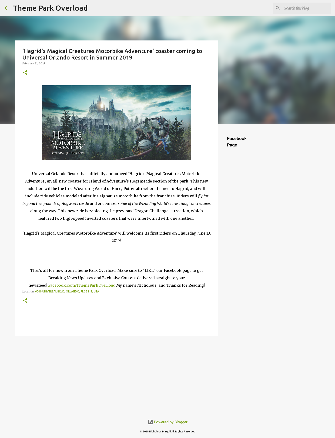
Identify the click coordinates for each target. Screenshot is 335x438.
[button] (25, 73)
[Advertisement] (116, 375)
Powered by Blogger (167, 422)
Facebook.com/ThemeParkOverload (81, 285)
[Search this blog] (306, 8)
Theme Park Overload (50, 8)
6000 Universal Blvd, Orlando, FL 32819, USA (67, 291)
